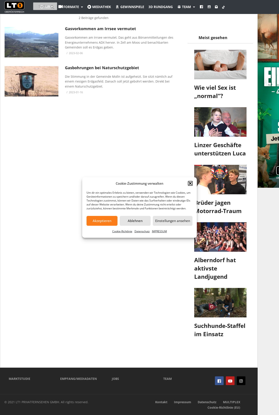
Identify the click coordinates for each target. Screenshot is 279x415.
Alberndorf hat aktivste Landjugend (215, 268)
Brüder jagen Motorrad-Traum (218, 207)
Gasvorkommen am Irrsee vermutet (100, 28)
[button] (190, 183)
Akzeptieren (102, 221)
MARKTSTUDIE (19, 379)
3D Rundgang (184, 7)
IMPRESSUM (159, 231)
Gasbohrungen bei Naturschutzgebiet (102, 67)
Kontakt (161, 402)
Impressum (182, 402)
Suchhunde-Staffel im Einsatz (219, 330)
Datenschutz (142, 231)
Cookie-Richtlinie (122, 231)
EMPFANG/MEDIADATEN (78, 379)
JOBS (115, 379)
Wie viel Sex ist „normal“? (215, 92)
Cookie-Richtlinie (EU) (224, 407)
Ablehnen (135, 221)
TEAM (167, 379)
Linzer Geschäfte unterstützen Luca (220, 149)
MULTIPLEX (231, 402)
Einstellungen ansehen (172, 221)
